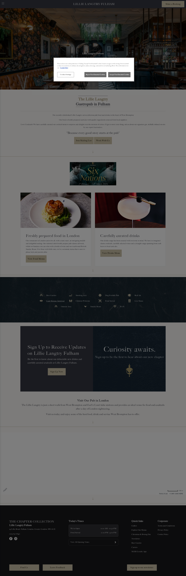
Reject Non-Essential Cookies (95, 74)
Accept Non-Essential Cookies (119, 74)
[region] (94, 69)
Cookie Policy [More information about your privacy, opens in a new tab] (64, 68)
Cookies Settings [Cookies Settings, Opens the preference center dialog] (65, 74)
